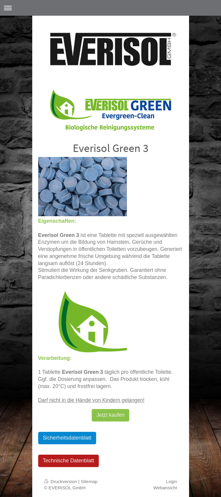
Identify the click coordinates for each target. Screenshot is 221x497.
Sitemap (89, 481)
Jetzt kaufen (110, 415)
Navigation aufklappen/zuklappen (110, 7)
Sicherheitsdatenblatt (67, 438)
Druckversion (61, 481)
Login (171, 481)
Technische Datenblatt (68, 461)
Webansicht (165, 487)
